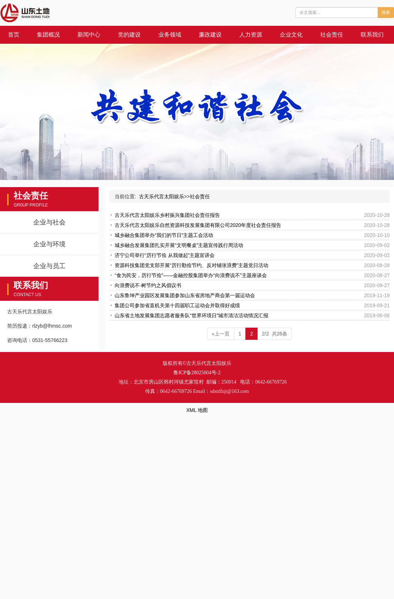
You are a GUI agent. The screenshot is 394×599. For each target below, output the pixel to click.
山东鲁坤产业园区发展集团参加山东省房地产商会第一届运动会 (185, 295)
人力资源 (250, 35)
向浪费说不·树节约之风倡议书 (148, 285)
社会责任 (331, 35)
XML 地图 (197, 410)
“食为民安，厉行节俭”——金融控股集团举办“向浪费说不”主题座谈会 (191, 275)
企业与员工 (49, 266)
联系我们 (372, 35)
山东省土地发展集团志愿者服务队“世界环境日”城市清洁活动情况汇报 (191, 315)
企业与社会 (49, 222)
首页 (13, 35)
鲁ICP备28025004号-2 (196, 372)
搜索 (385, 12)
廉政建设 (210, 35)
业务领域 (169, 35)
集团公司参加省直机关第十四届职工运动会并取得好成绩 (177, 305)
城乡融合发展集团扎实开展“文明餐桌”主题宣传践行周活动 (179, 245)
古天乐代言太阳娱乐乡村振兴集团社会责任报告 (167, 215)
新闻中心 (88, 35)
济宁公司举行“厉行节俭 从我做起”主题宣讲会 (165, 255)
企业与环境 (49, 244)
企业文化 (291, 35)
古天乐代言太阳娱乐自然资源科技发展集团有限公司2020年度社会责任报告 (198, 225)
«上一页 (221, 334)
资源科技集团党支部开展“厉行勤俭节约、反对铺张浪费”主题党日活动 (191, 265)
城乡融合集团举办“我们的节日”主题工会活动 (164, 235)
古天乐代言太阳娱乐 (161, 196)
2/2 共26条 (274, 334)
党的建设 (129, 35)
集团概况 (48, 35)
